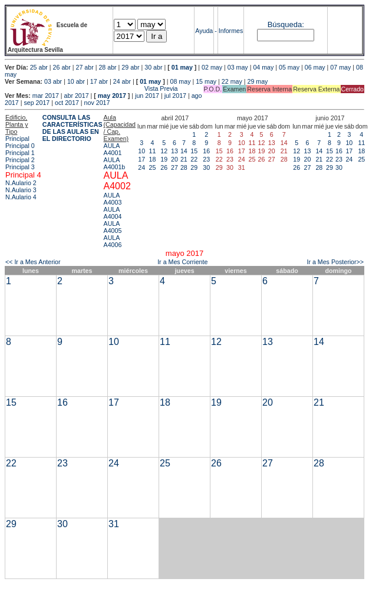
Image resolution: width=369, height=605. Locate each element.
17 (141, 159)
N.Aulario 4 (21, 196)
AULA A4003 (113, 199)
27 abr (85, 67)
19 (163, 159)
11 (152, 150)
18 (152, 159)
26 (163, 167)
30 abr (153, 67)
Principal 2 (20, 159)
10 (141, 150)
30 (206, 167)
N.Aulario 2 (21, 182)
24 (141, 167)
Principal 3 (20, 166)
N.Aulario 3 (21, 189)
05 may (289, 67)
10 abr (76, 81)
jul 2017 (175, 95)
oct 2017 (67, 102)
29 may (258, 81)
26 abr (62, 67)
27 (174, 167)
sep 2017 (37, 102)
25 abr (39, 67)
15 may (206, 81)
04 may (263, 67)
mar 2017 (45, 95)
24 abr (122, 81)
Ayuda (204, 30)
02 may (212, 67)
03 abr (53, 81)
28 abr (107, 67)
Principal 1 (20, 152)
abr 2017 (76, 95)
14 (183, 150)
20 (174, 159)
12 (163, 150)
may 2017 (112, 95)
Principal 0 (20, 145)
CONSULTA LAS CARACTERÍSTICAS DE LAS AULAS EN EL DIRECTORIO (72, 128)
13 (174, 150)
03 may (238, 67)
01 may (182, 67)
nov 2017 (97, 102)
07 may (340, 67)
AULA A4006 (113, 241)
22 (193, 159)
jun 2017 (147, 95)
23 (206, 159)
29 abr (130, 67)
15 (193, 150)
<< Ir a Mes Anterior (33, 261)
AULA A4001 (113, 149)
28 (183, 167)
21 (183, 159)
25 (152, 167)
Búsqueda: (286, 24)
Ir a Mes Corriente (182, 261)
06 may (315, 67)
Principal (17, 138)
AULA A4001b (115, 163)
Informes (231, 30)
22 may (232, 81)
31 (113, 524)
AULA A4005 (113, 227)
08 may (180, 81)
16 (206, 150)
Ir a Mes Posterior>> (335, 261)
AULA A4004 (113, 213)
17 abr (99, 81)
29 (193, 167)
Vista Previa (91, 88)
